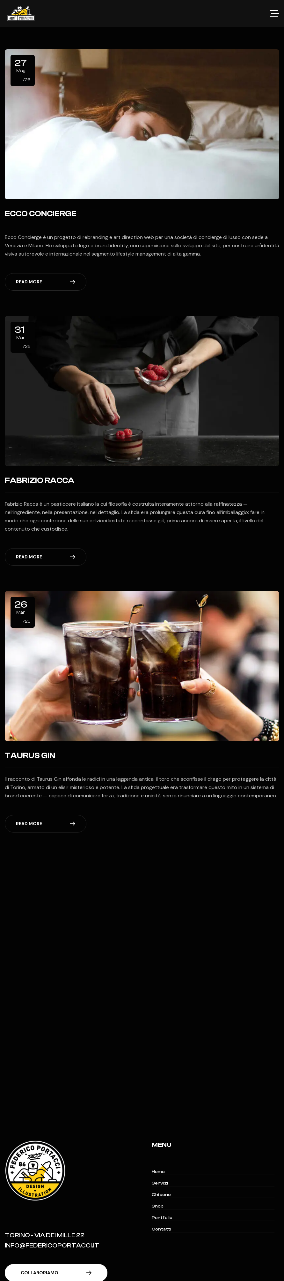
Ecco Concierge (40, 213)
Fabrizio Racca (39, 480)
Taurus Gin (30, 755)
